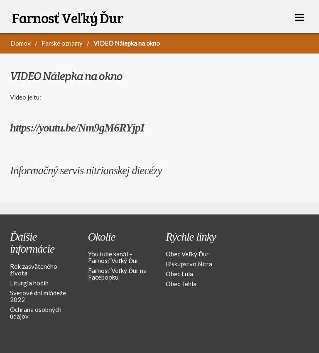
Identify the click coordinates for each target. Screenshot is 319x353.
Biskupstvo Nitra (189, 264)
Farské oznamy (62, 43)
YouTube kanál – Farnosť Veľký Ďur (113, 257)
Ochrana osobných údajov (35, 313)
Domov (20, 43)
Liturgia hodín (29, 283)
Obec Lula (179, 274)
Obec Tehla (181, 283)
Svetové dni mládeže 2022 (38, 296)
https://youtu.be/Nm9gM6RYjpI (77, 128)
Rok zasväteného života (33, 270)
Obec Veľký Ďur (187, 254)
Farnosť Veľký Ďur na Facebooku (117, 274)
